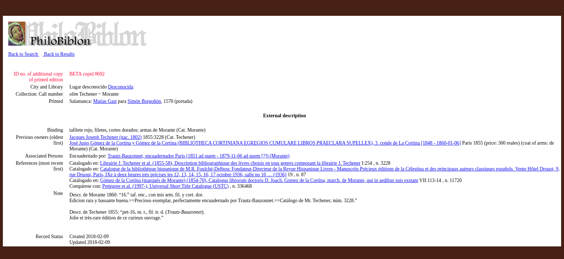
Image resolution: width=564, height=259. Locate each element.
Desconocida (120, 87)
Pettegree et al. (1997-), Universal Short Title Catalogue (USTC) (165, 186)
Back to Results (59, 54)
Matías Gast (105, 101)
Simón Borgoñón (144, 101)
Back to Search (23, 54)
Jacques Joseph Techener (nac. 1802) (105, 137)
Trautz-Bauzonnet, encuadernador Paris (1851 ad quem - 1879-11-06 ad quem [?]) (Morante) (199, 156)
